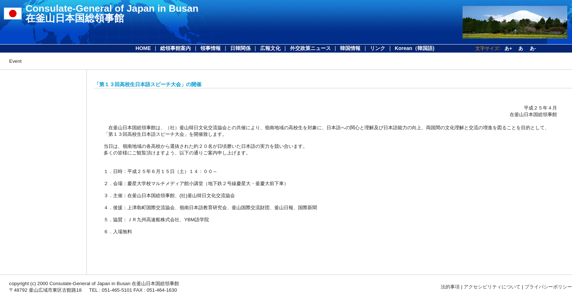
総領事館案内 (175, 48)
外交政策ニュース (310, 48)
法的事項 (450, 287)
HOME (143, 48)
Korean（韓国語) (414, 48)
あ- (533, 48)
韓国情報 (350, 48)
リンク (377, 48)
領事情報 (210, 48)
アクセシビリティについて (492, 287)
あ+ (508, 48)
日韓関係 (240, 48)
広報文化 (270, 48)
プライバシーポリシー (548, 287)
